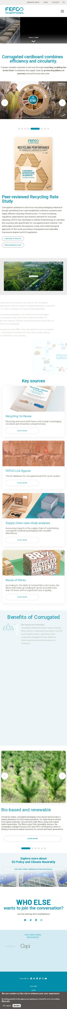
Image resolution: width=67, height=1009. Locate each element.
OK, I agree (7, 1006)
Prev (4, 102)
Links (46, 2)
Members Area (33, 2)
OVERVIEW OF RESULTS (12, 239)
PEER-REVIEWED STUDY (12, 245)
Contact (55, 2)
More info (6, 1001)
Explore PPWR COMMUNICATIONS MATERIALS (33, 869)
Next (62, 102)
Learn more (32, 838)
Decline (17, 1006)
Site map (33, 986)
